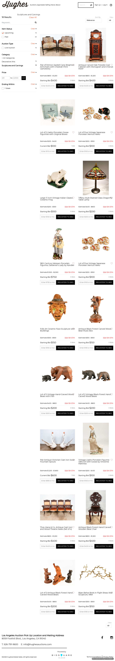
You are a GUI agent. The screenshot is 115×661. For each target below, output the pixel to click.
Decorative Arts (8, 62)
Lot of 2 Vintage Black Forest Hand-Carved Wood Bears (94, 395)
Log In (105, 5)
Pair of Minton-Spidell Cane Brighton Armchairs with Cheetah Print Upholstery (57, 67)
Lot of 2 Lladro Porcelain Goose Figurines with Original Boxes (54, 133)
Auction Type (7, 44)
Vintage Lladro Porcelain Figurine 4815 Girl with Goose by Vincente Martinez (93, 462)
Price (4, 72)
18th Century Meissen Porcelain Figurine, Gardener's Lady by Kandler (57, 264)
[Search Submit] (91, 5)
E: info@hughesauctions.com (36, 644)
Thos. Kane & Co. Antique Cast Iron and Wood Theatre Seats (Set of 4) (56, 528)
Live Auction (19, 48)
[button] (33, 5)
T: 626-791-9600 (10, 644)
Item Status (7, 29)
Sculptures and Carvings (12, 66)
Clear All (33, 17)
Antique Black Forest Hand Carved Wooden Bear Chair (94, 528)
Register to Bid (65, 86)
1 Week (19, 88)
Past (19, 37)
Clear (33, 29)
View (111, 17)
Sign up (98, 5)
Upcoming (19, 33)
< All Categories (8, 58)
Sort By (98, 17)
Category (6, 55)
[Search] (83, 5)
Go (23, 78)
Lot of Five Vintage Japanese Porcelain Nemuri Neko (91, 133)
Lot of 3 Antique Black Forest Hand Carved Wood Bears (56, 594)
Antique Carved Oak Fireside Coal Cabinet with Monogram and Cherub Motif (95, 67)
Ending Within (8, 84)
